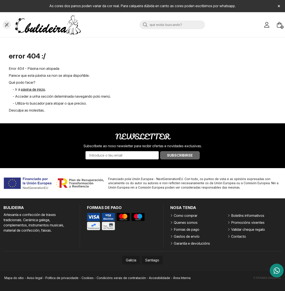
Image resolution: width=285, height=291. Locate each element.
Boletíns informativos (247, 215)
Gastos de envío (187, 236)
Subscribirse (180, 155)
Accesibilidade (159, 278)
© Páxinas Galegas (267, 277)
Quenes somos (186, 222)
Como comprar (185, 215)
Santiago (152, 260)
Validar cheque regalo (248, 229)
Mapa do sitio (14, 278)
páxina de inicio (33, 89)
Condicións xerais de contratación (121, 278)
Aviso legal (34, 278)
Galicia (131, 260)
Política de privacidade (62, 278)
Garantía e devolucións (192, 243)
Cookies (88, 278)
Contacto (238, 236)
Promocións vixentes (248, 222)
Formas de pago (186, 229)
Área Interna (182, 278)
